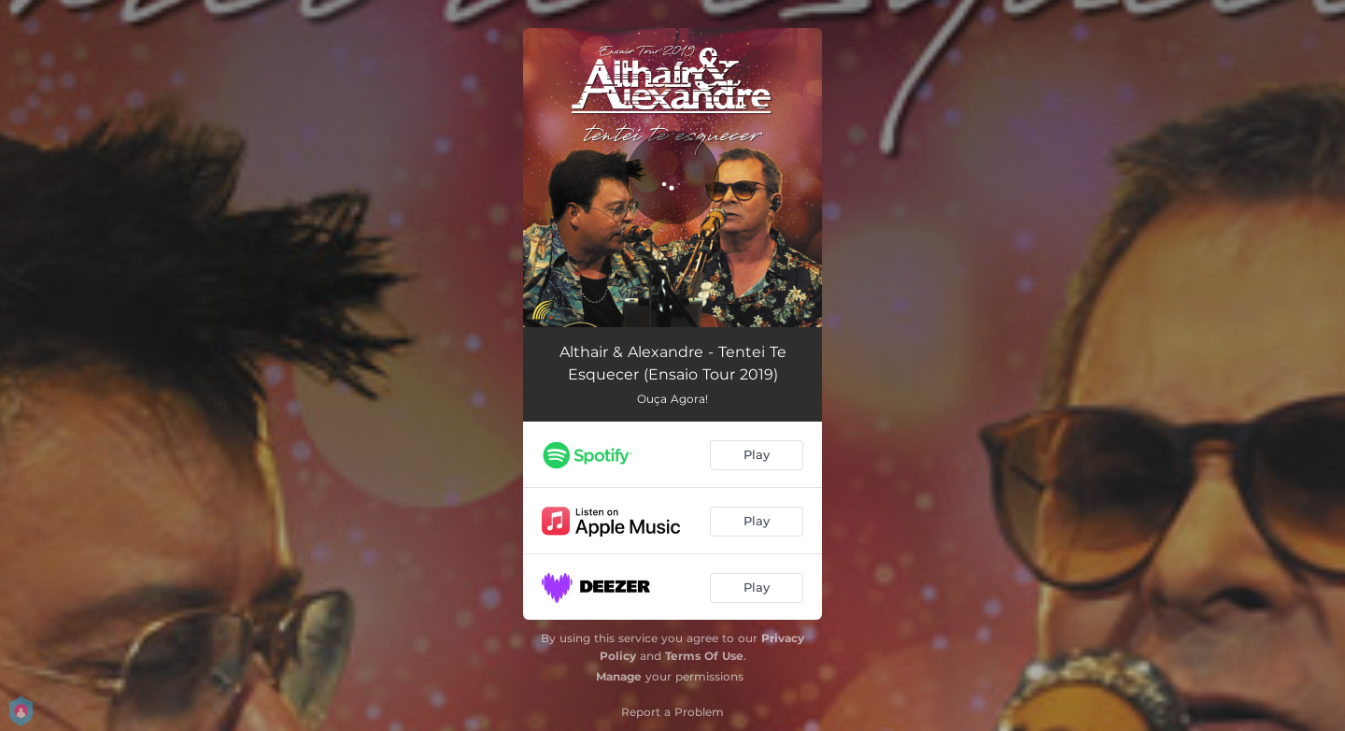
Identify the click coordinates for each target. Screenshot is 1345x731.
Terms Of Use (704, 656)
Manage (619, 676)
